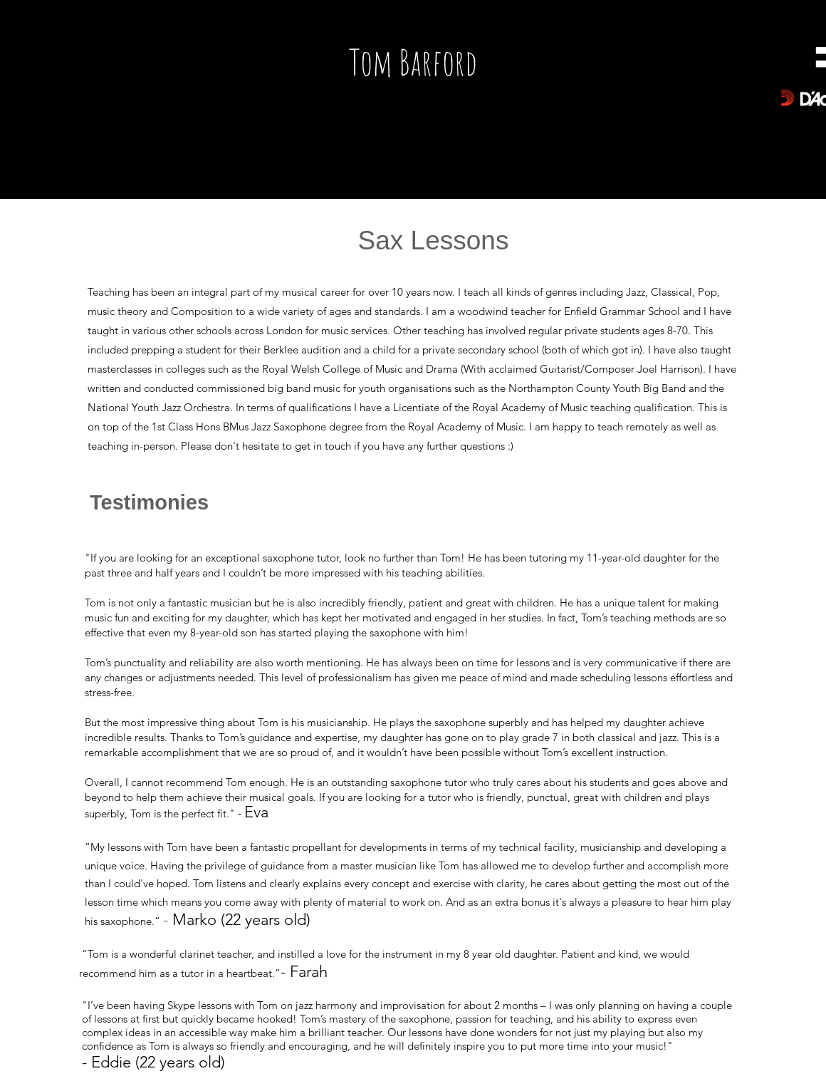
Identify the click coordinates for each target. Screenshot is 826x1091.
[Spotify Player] (154, 68)
